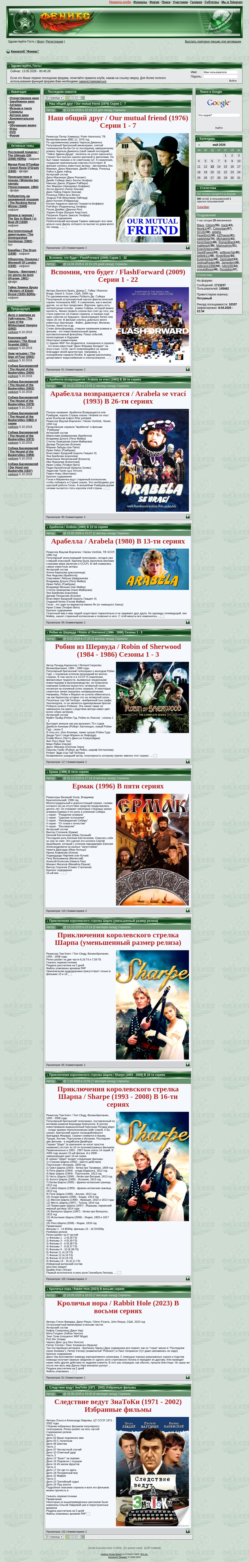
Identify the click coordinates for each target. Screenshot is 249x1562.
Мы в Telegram (232, 2)
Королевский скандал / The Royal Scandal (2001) (22, 341)
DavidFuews (205, 252)
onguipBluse (205, 269)
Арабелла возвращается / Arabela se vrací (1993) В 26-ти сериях (95, 379)
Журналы (140, 2)
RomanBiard (227, 242)
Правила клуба (120, 2)
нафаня (13, 332)
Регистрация (54, 41)
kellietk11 (203, 256)
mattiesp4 (203, 245)
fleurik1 (201, 228)
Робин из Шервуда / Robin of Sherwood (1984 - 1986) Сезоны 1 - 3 (95, 632)
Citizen (209, 225)
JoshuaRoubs (205, 262)
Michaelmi (223, 239)
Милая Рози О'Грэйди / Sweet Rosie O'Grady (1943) (23, 168)
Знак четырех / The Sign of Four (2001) (21, 355)
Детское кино (19, 115)
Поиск (166, 2)
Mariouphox (223, 245)
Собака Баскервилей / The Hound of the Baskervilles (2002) (23, 385)
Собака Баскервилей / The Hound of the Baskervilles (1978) (23, 401)
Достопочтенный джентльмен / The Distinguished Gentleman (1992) (21, 236)
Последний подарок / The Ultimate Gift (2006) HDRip (23, 155)
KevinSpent (204, 242)
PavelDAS (203, 235)
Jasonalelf (226, 259)
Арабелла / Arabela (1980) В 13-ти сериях (78, 527)
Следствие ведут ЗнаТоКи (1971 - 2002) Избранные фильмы (92, 1387)
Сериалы (16, 111)
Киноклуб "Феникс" (25, 51)
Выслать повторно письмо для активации (213, 41)
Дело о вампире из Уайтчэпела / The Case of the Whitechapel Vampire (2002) (22, 321)
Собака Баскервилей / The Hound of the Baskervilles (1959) (23, 452)
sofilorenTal (227, 252)
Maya (200, 225)
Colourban (219, 228)
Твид (59, 110)
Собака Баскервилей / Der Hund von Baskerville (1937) (23, 467)
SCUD (201, 232)
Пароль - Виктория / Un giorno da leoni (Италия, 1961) (22, 275)
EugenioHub (205, 259)
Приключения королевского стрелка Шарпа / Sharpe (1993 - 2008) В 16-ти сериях (107, 1075)
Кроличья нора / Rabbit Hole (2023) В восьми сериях (87, 1289)
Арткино (15, 105)
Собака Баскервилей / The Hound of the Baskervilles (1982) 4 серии (23, 418)
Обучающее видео (22, 125)
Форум (154, 2)
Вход (40, 41)
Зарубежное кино (22, 101)
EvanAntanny (205, 249)
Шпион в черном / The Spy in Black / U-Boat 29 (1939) (22, 219)
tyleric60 (227, 266)
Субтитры (212, 2)
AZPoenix (223, 235)
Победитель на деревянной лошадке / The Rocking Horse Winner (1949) (23, 201)
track (224, 225)
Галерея (196, 2)
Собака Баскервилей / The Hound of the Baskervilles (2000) (23, 369)
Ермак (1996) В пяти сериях (69, 772)
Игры (13, 128)
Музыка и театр (20, 108)
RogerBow (222, 256)
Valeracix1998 (206, 266)
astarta (216, 232)
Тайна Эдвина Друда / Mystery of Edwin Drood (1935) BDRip (23, 291)
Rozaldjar (226, 269)
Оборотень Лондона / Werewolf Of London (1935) (23, 263)
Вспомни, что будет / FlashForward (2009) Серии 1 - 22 (88, 257)
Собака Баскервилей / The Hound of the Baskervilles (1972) (23, 436)
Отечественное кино (24, 98)
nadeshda (203, 239)
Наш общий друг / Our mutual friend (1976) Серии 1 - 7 (87, 103)
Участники (180, 2)
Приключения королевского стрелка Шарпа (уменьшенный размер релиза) (103, 921)
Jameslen (228, 262)
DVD (12, 132)
